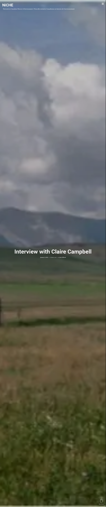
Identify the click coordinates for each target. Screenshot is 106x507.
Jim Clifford (62, 257)
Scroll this (101, 502)
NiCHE (7, 5)
